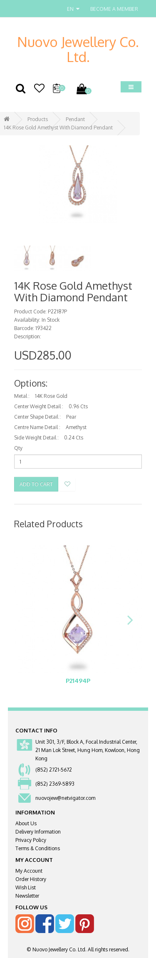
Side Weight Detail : (36, 437)
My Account (28, 871)
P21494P (78, 681)
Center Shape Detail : (37, 417)
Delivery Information (38, 832)
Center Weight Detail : (38, 406)
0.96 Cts (78, 406)
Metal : (22, 396)
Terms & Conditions (37, 848)
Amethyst (76, 427)
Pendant (75, 119)
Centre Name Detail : (37, 427)
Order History (30, 879)
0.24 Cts (73, 437)
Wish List (25, 887)
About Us (26, 823)
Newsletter (27, 896)
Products (37, 119)
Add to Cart (36, 484)
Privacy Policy (30, 840)
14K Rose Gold (51, 396)
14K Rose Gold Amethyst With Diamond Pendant (58, 127)
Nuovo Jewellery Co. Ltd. (78, 49)
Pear (71, 417)
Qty (18, 448)
